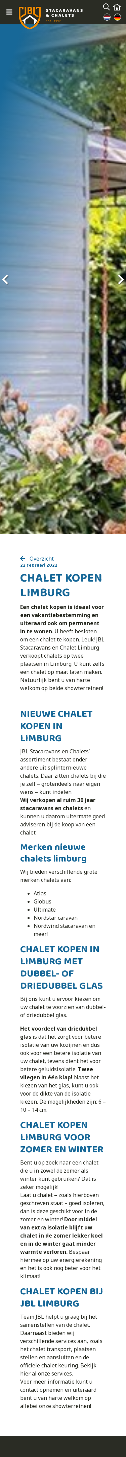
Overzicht (41, 558)
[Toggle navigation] (9, 12)
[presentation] (5, 279)
